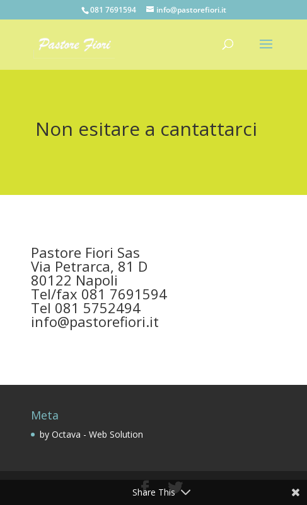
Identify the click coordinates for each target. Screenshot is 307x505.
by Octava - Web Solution (91, 434)
